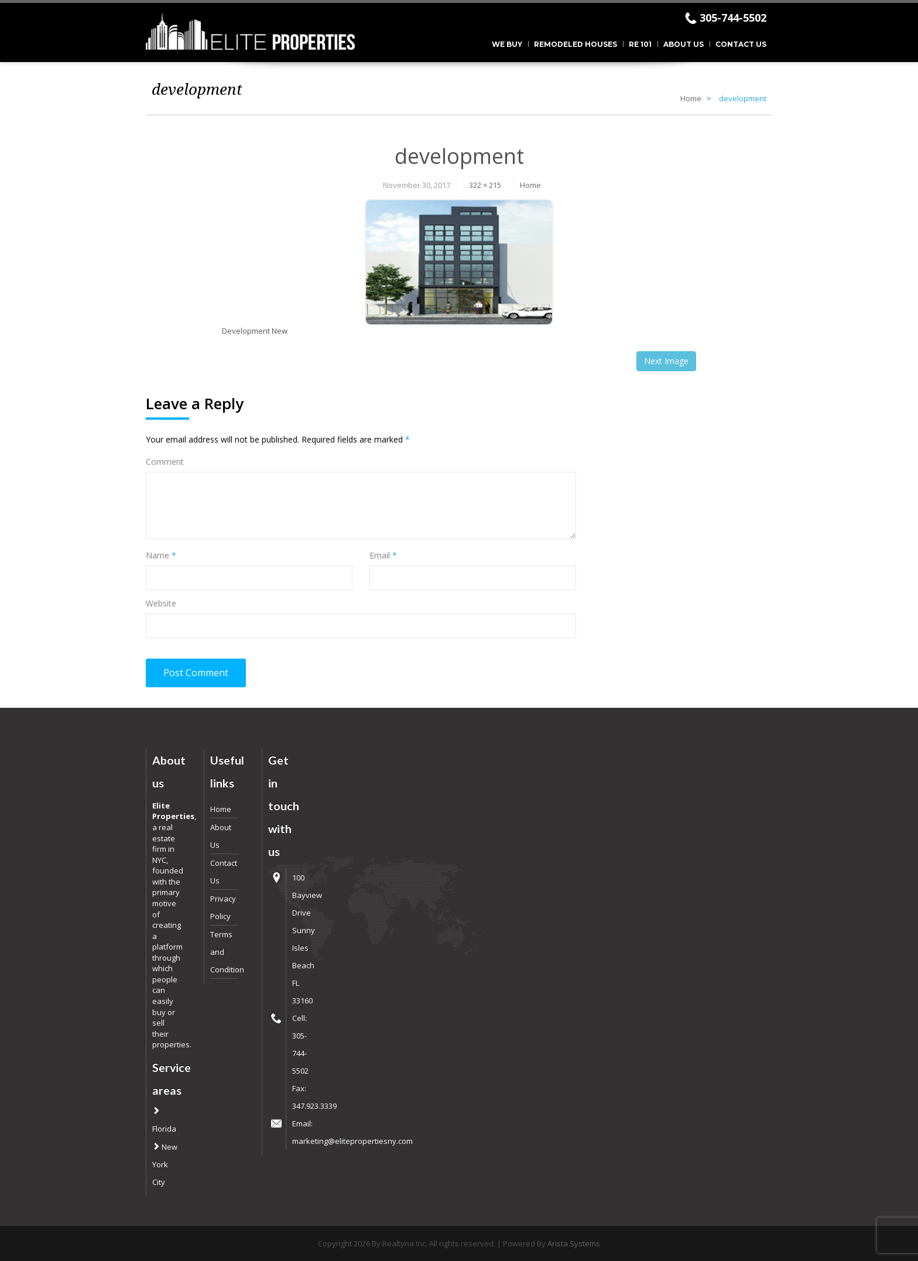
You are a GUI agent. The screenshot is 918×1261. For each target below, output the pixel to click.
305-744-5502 (733, 18)
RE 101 (640, 44)
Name (161, 555)
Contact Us (740, 44)
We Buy (507, 44)
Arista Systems (573, 1243)
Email (383, 555)
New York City (164, 1164)
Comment (165, 461)
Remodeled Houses (575, 44)
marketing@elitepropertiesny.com (352, 1141)
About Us (683, 44)
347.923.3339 (314, 1106)
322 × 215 (485, 185)
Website (161, 603)
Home (690, 98)
